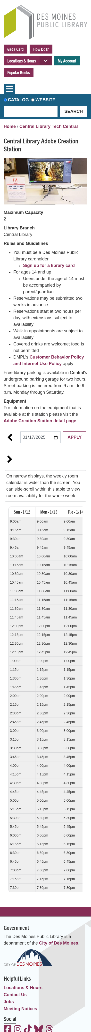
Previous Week (10, 437)
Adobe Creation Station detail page (40, 420)
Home (10, 126)
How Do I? (41, 49)
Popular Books (18, 72)
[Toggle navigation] (9, 89)
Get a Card (15, 49)
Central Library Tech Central (48, 126)
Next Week (10, 459)
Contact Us (15, 994)
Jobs (9, 1001)
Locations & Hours (21, 60)
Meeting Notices (20, 1008)
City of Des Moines (58, 943)
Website (45, 99)
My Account (67, 60)
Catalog (18, 99)
